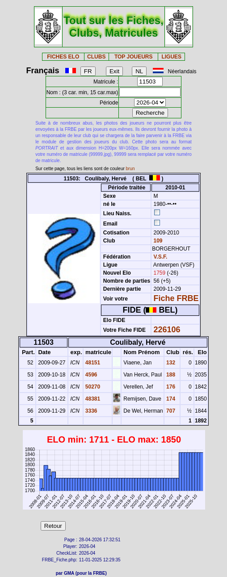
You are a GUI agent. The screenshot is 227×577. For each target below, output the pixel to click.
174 (170, 399)
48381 (92, 399)
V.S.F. (161, 257)
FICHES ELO (63, 57)
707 (170, 411)
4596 (90, 375)
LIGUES (171, 57)
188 (170, 375)
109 (157, 241)
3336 (90, 411)
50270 (92, 387)
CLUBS (96, 57)
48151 (92, 363)
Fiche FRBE (176, 298)
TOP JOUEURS (133, 57)
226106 (167, 329)
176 (170, 387)
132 (170, 363)
